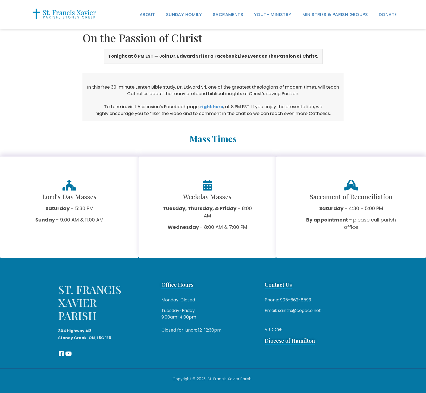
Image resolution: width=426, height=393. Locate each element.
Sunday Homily (184, 14)
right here (211, 107)
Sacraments (228, 14)
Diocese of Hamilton (290, 340)
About (147, 14)
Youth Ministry (273, 14)
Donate (388, 14)
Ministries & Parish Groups (335, 14)
